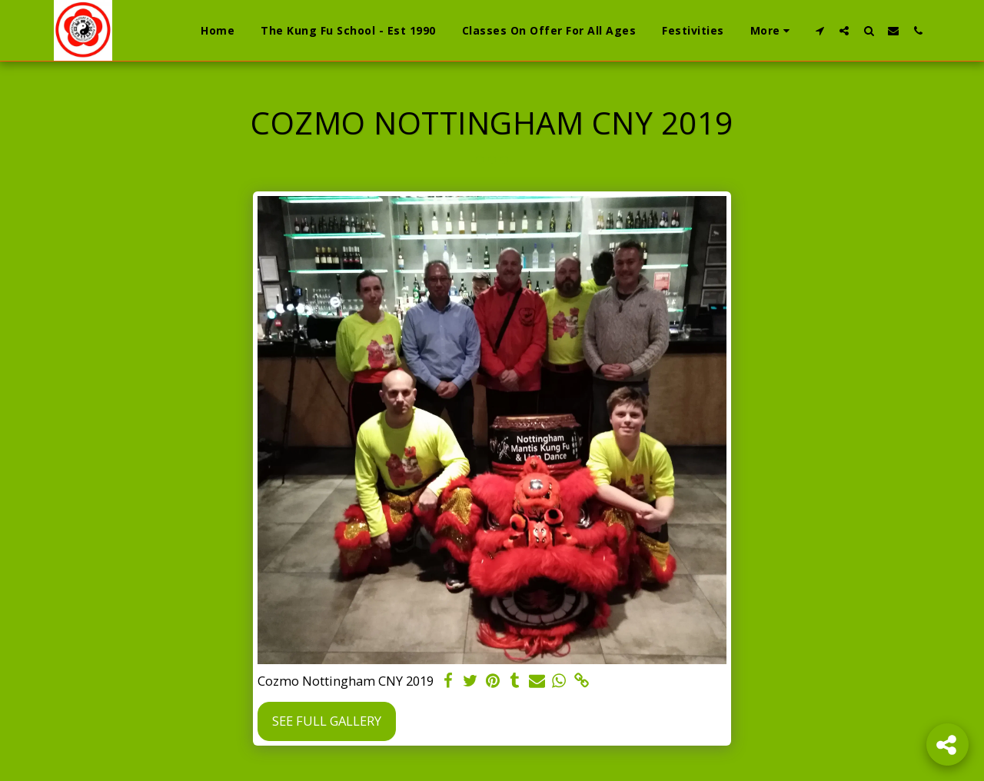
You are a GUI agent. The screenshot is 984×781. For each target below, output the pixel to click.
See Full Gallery (326, 720)
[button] (819, 30)
